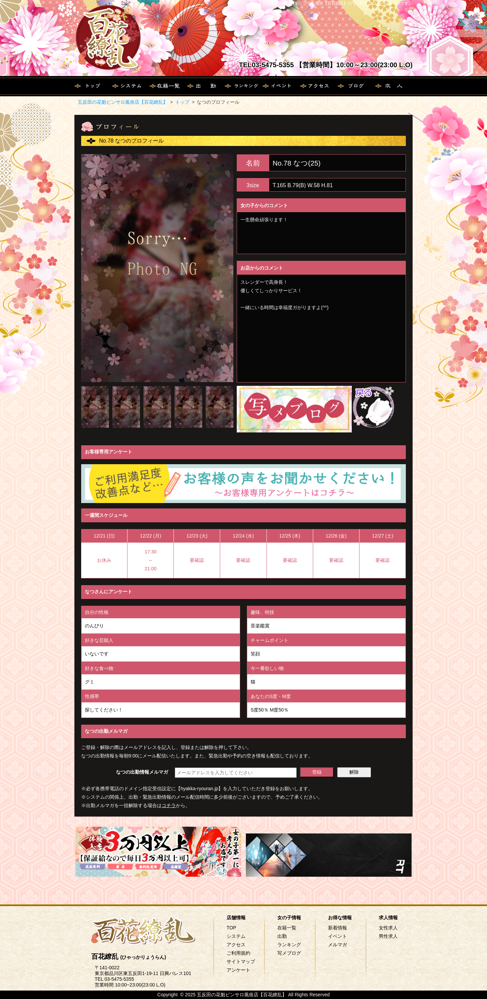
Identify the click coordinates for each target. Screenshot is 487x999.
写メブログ (289, 953)
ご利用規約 (238, 953)
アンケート (238, 970)
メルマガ (337, 944)
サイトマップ (241, 961)
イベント (337, 936)
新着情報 (337, 927)
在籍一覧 (286, 927)
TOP (231, 927)
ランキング (289, 944)
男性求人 (388, 936)
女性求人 (388, 927)
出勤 (282, 936)
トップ (182, 102)
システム (236, 936)
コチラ (169, 805)
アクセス (236, 944)
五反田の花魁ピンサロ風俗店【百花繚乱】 (123, 102)
